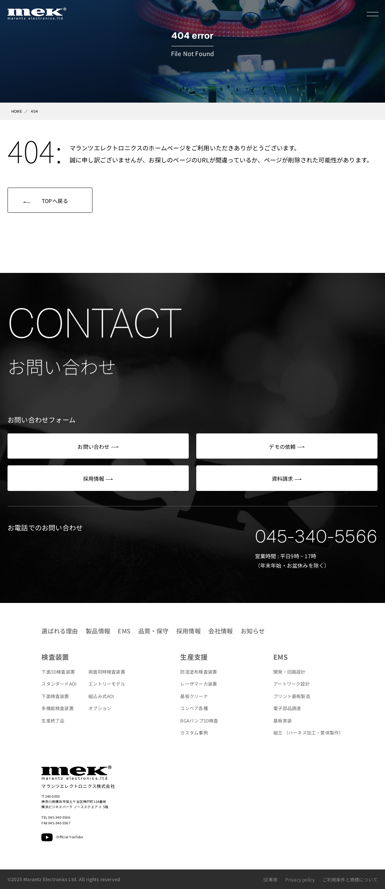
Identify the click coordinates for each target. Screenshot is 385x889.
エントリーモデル (106, 683)
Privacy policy (300, 879)
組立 (308, 732)
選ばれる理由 (59, 630)
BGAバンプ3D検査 (199, 720)
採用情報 (188, 630)
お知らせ (253, 630)
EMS (124, 630)
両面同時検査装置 (106, 671)
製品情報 (98, 630)
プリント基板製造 (291, 696)
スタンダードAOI (59, 683)
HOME (16, 111)
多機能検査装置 (57, 708)
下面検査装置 (55, 696)
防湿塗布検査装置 (198, 671)
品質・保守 (153, 630)
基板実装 (282, 720)
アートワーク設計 (291, 683)
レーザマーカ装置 (198, 683)
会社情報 (220, 630)
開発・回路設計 (289, 671)
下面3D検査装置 (58, 671)
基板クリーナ (194, 696)
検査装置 (55, 657)
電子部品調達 (287, 708)
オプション (99, 708)
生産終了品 (52, 720)
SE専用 (270, 879)
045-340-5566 (316, 536)
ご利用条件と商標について (350, 879)
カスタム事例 (194, 732)
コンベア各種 (194, 708)
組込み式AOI (101, 696)
